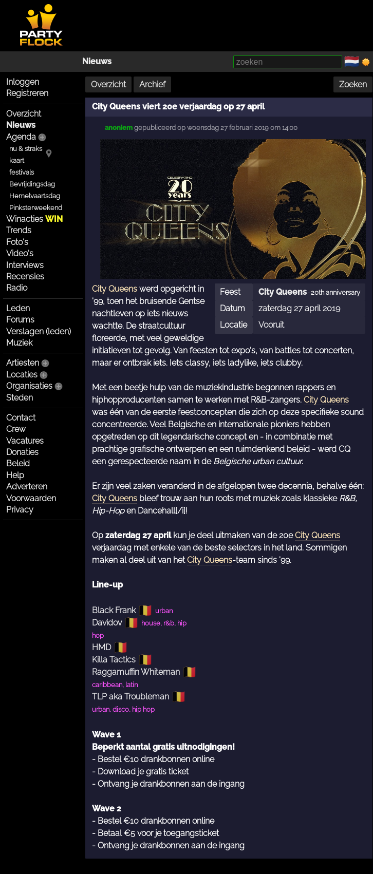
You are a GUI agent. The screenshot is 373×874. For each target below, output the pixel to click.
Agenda (21, 137)
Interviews (25, 265)
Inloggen (22, 82)
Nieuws (96, 61)
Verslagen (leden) (38, 331)
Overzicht (23, 114)
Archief (152, 84)
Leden (18, 308)
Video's (19, 253)
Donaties (22, 452)
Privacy (19, 510)
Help (15, 475)
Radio (16, 288)
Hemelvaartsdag (34, 196)
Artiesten (22, 363)
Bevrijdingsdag (32, 184)
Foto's (17, 242)
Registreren (27, 93)
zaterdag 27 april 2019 (299, 308)
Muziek (19, 343)
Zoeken (353, 84)
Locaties (22, 374)
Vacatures (25, 441)
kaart (16, 160)
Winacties (34, 219)
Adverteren (26, 486)
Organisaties (29, 386)
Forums (20, 320)
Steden (19, 398)
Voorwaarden (31, 498)
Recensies (25, 276)
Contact (20, 418)
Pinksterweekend (35, 208)
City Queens (282, 292)
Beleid (18, 463)
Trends (18, 230)
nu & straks (25, 149)
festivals (21, 172)
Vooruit (271, 325)
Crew (16, 429)
